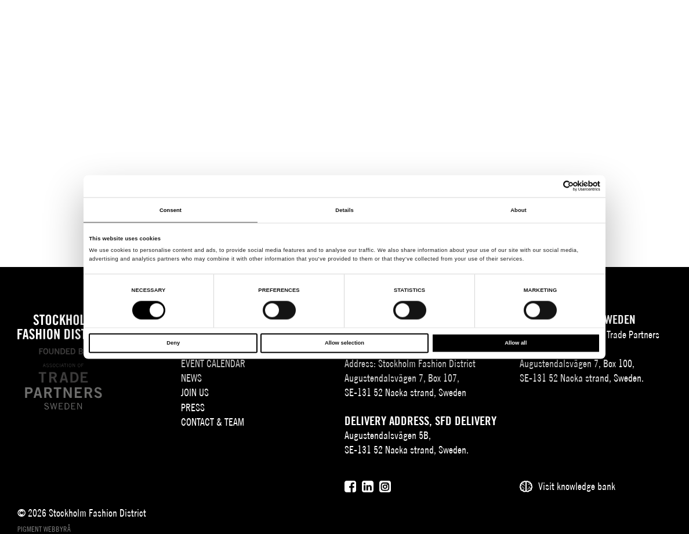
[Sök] (603, 26)
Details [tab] (344, 210)
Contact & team (212, 422)
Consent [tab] (170, 210)
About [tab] (518, 210)
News (191, 378)
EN (575, 27)
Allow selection (344, 343)
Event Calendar (213, 363)
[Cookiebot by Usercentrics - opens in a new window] (549, 186)
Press (193, 407)
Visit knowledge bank (576, 486)
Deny (173, 343)
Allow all (516, 343)
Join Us (195, 392)
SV (558, 27)
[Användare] (632, 26)
